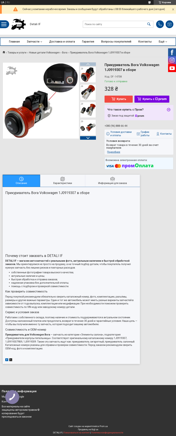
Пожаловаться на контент (77, 432)
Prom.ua (104, 426)
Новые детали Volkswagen (44, 52)
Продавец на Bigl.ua (88, 429)
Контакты (145, 41)
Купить (121, 99)
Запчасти (33, 41)
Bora (64, 52)
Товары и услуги (17, 52)
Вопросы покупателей (116, 41)
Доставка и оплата (62, 41)
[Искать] (149, 24)
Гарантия (88, 41)
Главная (14, 41)
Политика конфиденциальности (107, 432)
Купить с (155, 99)
